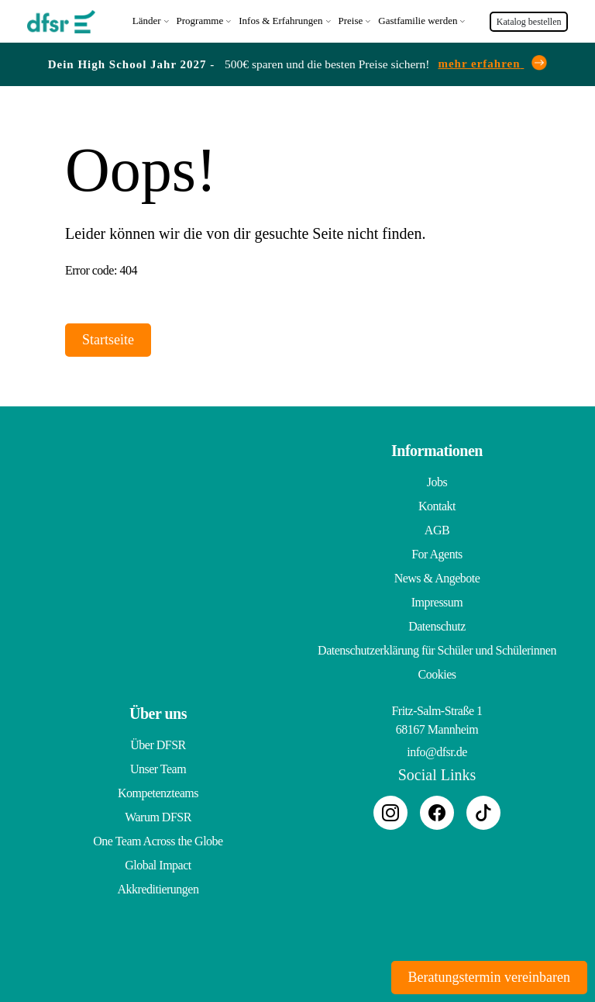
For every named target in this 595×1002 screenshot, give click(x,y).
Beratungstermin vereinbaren (489, 977)
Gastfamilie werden (417, 20)
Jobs (437, 480)
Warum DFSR (158, 815)
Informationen (437, 449)
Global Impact (158, 863)
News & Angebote (437, 576)
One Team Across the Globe (157, 839)
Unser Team (158, 767)
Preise (351, 20)
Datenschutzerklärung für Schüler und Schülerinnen (437, 648)
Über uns (158, 711)
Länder (146, 20)
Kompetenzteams (158, 791)
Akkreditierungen (158, 887)
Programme (200, 20)
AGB (437, 528)
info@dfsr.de (437, 750)
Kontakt (437, 504)
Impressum (437, 600)
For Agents (437, 552)
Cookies (437, 672)
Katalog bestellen (529, 21)
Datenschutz (437, 624)
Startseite (108, 338)
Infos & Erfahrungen (280, 20)
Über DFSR (158, 743)
